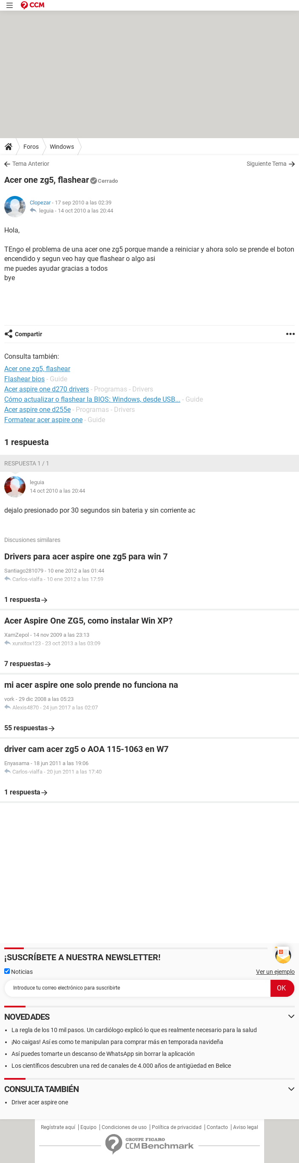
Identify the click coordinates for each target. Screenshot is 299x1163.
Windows (62, 146)
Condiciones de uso (124, 1127)
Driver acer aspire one (39, 1102)
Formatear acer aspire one (43, 420)
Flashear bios (24, 379)
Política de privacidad (177, 1127)
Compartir (28, 334)
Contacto (217, 1127)
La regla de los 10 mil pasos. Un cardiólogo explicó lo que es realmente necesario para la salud (134, 1030)
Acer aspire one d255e (37, 410)
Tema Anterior (30, 163)
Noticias (18, 971)
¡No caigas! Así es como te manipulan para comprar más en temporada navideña (117, 1041)
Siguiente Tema (267, 163)
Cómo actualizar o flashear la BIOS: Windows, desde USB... (92, 399)
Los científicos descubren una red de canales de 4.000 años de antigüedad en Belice (121, 1065)
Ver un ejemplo (275, 971)
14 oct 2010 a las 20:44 (85, 210)
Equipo (88, 1127)
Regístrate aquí (58, 1127)
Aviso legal (245, 1127)
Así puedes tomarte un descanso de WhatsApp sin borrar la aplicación (103, 1053)
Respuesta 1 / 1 (26, 463)
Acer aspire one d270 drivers (46, 389)
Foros (31, 146)
